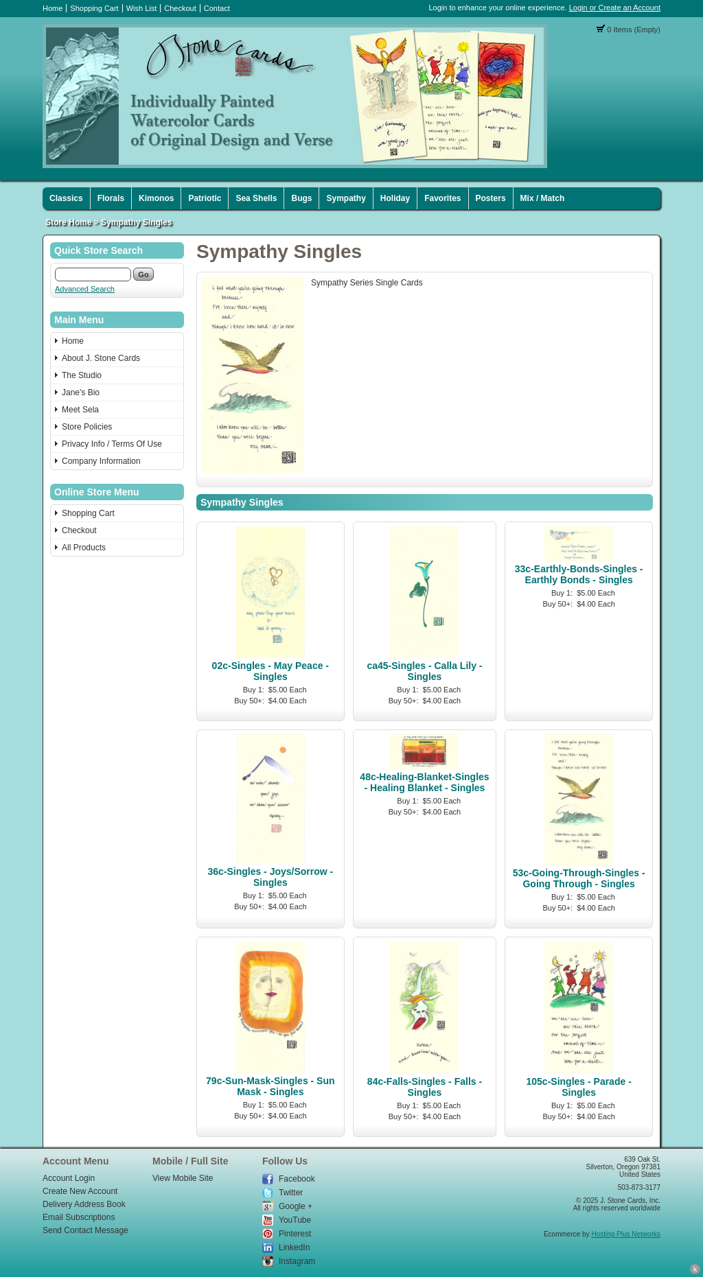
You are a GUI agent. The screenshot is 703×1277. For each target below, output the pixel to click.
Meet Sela (80, 409)
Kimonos (156, 198)
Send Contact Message (85, 1230)
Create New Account (80, 1191)
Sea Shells (256, 198)
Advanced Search (85, 289)
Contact (217, 8)
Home (52, 8)
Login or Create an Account (614, 7)
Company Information (101, 461)
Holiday (395, 198)
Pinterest (295, 1234)
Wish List (141, 8)
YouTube (295, 1220)
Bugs (301, 198)
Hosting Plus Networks (625, 1234)
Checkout (180, 8)
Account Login (69, 1178)
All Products (84, 547)
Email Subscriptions (79, 1217)
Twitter (291, 1192)
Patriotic (204, 198)
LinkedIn (294, 1247)
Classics (66, 198)
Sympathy (345, 198)
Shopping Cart (94, 8)
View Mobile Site (183, 1178)
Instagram (297, 1261)
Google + (295, 1206)
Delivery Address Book (84, 1204)
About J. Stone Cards (101, 358)
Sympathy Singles (136, 222)
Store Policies (87, 427)
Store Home (68, 222)
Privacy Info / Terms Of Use (112, 444)
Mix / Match (542, 198)
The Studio (82, 375)
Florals (110, 198)
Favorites (442, 198)
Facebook (297, 1179)
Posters (491, 198)
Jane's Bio (81, 392)
